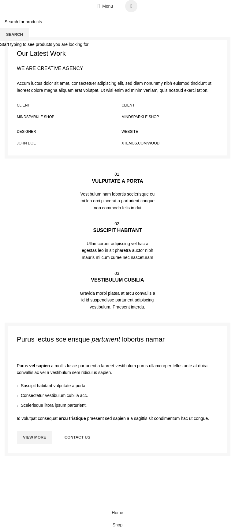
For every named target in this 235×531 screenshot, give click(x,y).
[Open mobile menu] (105, 6)
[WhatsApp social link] (131, 6)
